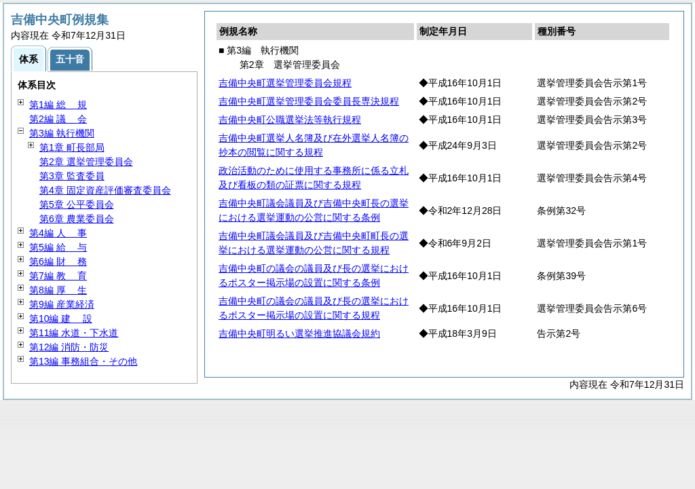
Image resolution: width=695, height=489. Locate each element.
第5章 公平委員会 (76, 204)
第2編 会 (58, 118)
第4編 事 (58, 233)
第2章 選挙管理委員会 (86, 161)
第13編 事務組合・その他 (83, 361)
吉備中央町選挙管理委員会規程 (285, 82)
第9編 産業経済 (61, 304)
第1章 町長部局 (72, 147)
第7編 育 (58, 275)
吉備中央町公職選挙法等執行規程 (290, 119)
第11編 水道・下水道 (73, 332)
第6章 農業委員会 (76, 218)
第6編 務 (58, 261)
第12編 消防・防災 (69, 347)
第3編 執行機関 (61, 133)
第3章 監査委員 (72, 175)
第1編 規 (58, 104)
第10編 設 (60, 318)
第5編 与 (58, 247)
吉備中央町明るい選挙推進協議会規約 (299, 333)
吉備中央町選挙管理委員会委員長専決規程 (309, 101)
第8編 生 (58, 290)
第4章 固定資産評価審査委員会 (105, 190)
